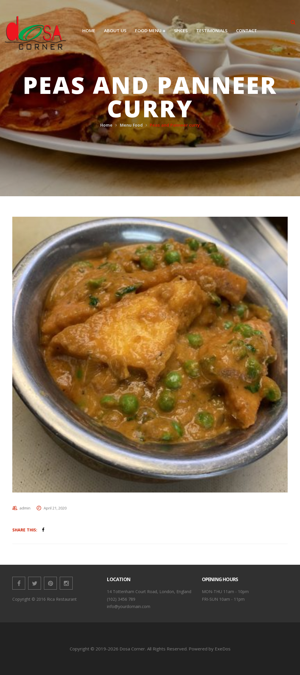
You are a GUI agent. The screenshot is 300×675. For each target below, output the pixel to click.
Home (106, 125)
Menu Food (131, 125)
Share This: (24, 530)
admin (24, 508)
